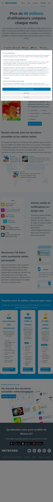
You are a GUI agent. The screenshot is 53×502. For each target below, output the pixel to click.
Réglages (26, 93)
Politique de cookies (19, 73)
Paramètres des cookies (18, 75)
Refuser (26, 97)
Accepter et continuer (26, 89)
